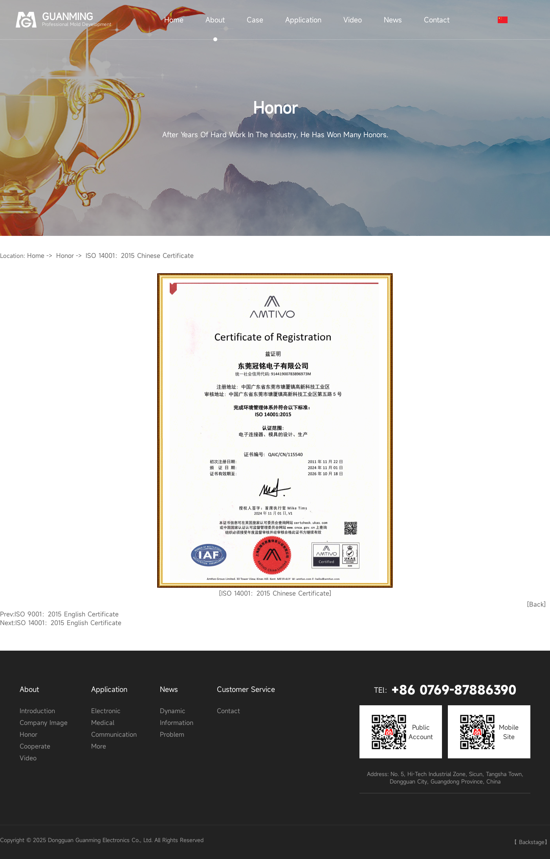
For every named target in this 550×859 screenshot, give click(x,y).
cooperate (35, 746)
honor (65, 255)
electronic (106, 710)
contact (228, 710)
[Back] (536, 604)
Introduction (37, 710)
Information (176, 722)
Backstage (531, 842)
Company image (44, 722)
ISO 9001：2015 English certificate (67, 614)
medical (102, 722)
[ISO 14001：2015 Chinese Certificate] (275, 593)
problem (172, 734)
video (28, 758)
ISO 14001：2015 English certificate (68, 622)
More (98, 746)
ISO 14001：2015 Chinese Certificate (140, 255)
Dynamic (172, 710)
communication (114, 734)
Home (35, 255)
